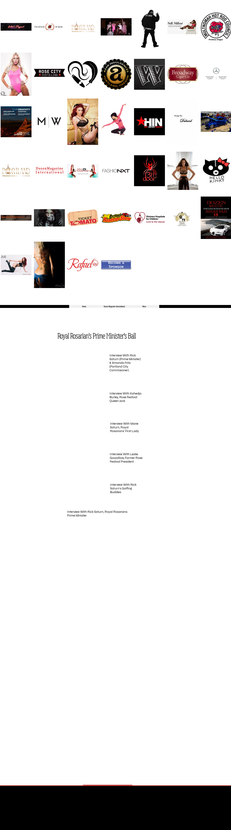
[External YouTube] (82, 361)
